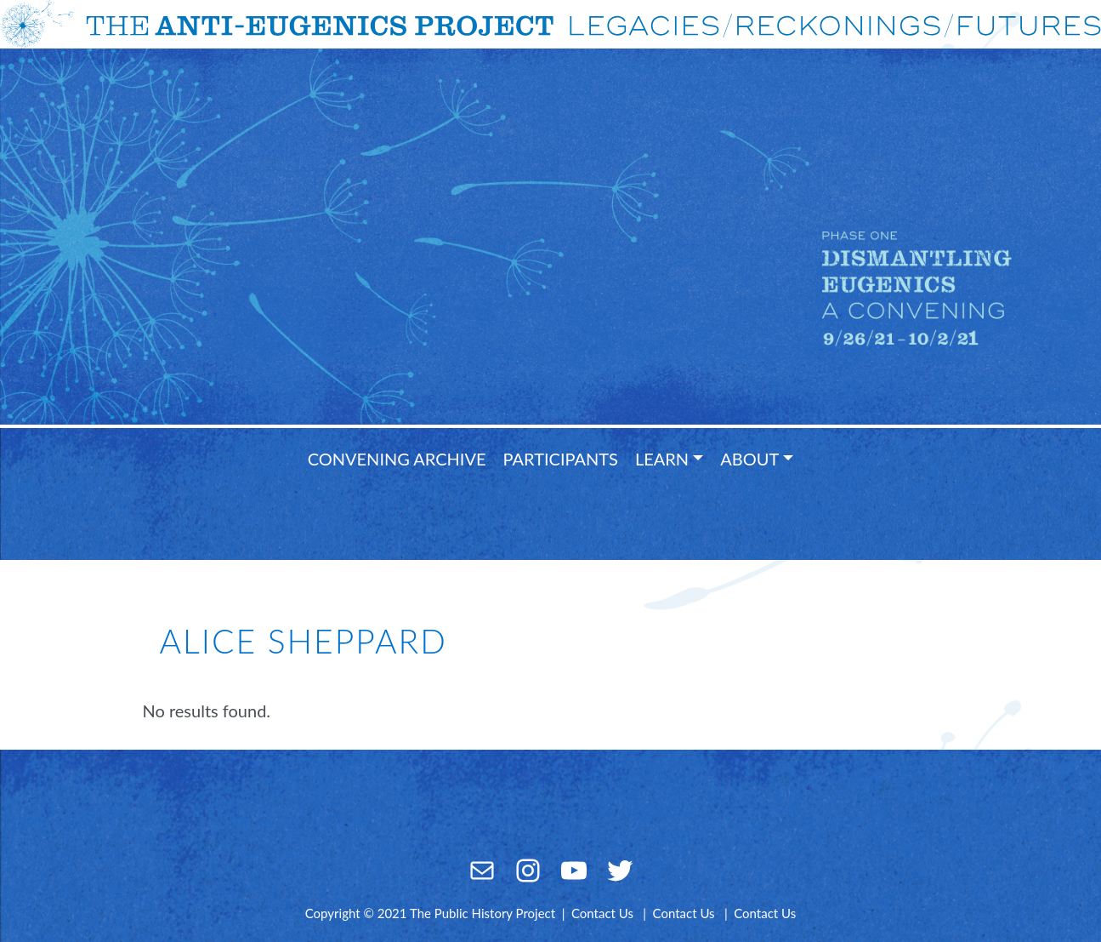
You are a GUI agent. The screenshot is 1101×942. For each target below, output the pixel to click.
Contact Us (602, 913)
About (749, 458)
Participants (560, 458)
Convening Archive (397, 458)
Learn (662, 458)
